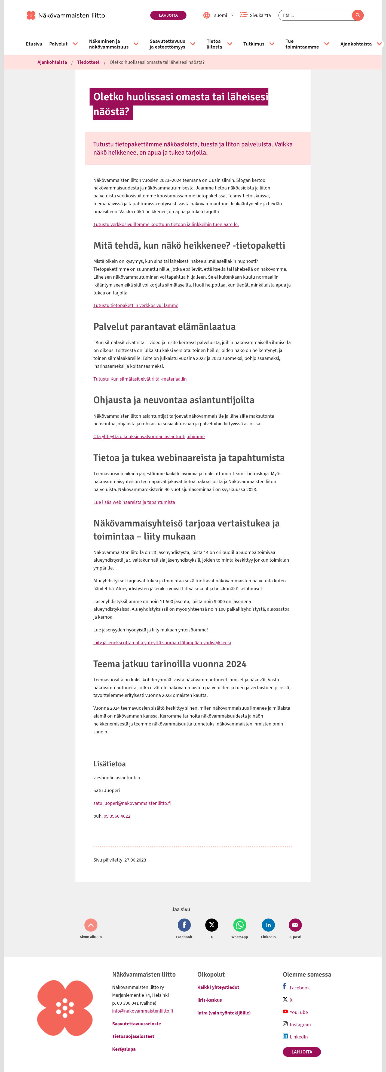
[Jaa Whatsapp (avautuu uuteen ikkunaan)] (239, 929)
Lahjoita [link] (168, 15)
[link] (86, 15)
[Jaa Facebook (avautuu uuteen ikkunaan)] (185, 929)
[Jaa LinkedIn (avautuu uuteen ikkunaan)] (268, 929)
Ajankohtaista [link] (52, 62)
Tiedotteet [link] (88, 62)
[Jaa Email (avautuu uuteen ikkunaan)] (294, 929)
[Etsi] (321, 15)
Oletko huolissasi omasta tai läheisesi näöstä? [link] (157, 62)
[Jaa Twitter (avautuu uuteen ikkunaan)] (211, 929)
